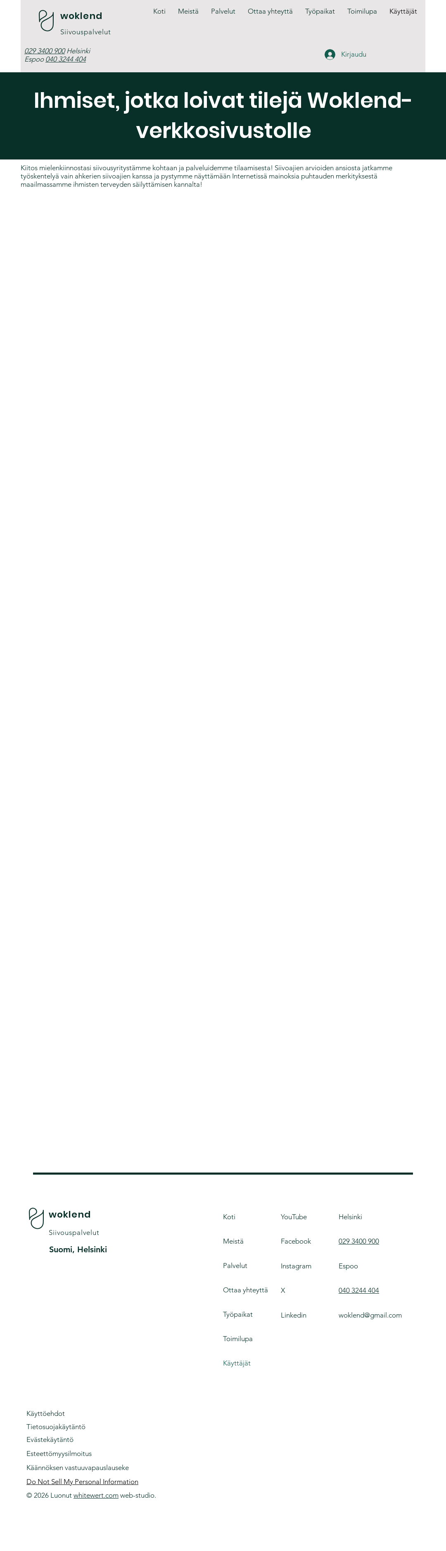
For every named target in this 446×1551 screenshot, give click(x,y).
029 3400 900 (44, 51)
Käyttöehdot (45, 1413)
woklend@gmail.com (370, 1315)
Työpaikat (238, 1314)
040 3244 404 (65, 59)
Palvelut (235, 1265)
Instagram (296, 1266)
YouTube (294, 1217)
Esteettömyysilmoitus (59, 1453)
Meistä (233, 1241)
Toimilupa (238, 1339)
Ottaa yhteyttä (245, 1290)
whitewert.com (96, 1495)
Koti (229, 1217)
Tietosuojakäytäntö (55, 1427)
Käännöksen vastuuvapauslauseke (77, 1467)
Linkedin (293, 1315)
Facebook (296, 1241)
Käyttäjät (237, 1363)
